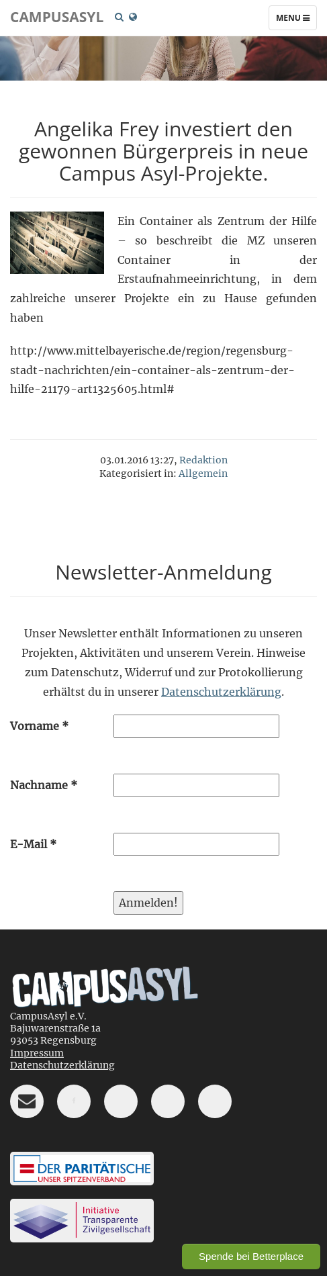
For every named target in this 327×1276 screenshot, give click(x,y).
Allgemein (203, 473)
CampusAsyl (56, 16)
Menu (296, 20)
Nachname (43, 785)
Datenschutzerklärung (221, 691)
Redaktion (203, 460)
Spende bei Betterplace (251, 1256)
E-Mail (33, 844)
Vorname (39, 726)
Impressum (37, 1053)
